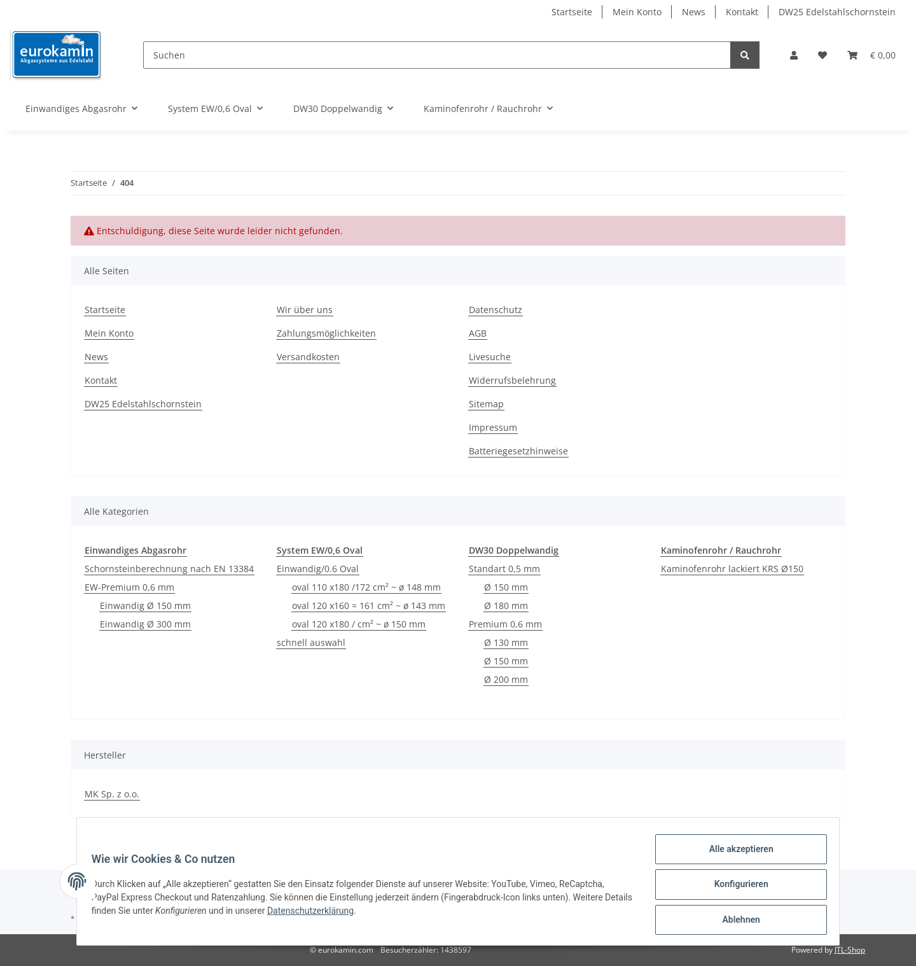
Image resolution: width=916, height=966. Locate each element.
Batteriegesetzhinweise (518, 451)
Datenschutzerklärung (345, 914)
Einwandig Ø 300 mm (145, 624)
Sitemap (486, 404)
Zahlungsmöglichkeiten (326, 333)
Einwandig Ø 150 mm (145, 605)
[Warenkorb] (871, 55)
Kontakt (742, 12)
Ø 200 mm (506, 679)
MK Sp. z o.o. (112, 794)
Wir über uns (305, 310)
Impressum (493, 427)
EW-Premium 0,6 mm (129, 587)
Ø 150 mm (506, 587)
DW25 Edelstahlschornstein (837, 12)
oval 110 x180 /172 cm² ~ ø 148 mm (366, 587)
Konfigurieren (735, 888)
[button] (794, 55)
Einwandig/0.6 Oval (318, 569)
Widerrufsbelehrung (512, 380)
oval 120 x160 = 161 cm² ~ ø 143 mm (368, 605)
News (693, 12)
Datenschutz (495, 310)
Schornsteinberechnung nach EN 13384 (169, 569)
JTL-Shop (850, 949)
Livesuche (490, 357)
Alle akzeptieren (735, 855)
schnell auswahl (311, 642)
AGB (478, 333)
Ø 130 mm (506, 642)
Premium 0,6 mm (505, 624)
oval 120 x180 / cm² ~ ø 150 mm (359, 624)
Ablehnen (735, 921)
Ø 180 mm (506, 605)
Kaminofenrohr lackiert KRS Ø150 (732, 569)
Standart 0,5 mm (504, 569)
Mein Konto (637, 12)
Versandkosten (308, 357)
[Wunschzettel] (822, 55)
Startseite (572, 12)
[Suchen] (437, 55)
